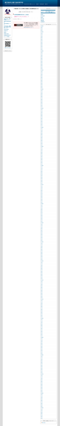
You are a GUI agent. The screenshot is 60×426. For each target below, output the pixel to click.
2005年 (42, 407)
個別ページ (20, 18)
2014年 (42, 241)
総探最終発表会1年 (7, 35)
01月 (42, 30)
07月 (42, 40)
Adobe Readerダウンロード (28, 27)
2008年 (42, 354)
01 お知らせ (15, 18)
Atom (44, 422)
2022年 (42, 89)
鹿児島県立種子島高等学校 (14, 2)
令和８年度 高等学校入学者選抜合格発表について (7, 26)
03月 (42, 27)
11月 (42, 34)
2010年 (42, 318)
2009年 (42, 337)
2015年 (42, 222)
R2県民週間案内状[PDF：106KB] (21, 14)
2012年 (42, 280)
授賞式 (5, 32)
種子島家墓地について (7, 24)
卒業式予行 (6, 30)
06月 (42, 42)
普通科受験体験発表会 (7, 22)
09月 (42, 37)
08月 (42, 39)
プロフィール (8, 50)
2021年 (42, 108)
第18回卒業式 (6, 29)
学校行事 (42, 18)
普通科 (42, 14)
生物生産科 (43, 15)
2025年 (42, 31)
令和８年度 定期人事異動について (7, 19)
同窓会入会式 (6, 33)
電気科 (42, 17)
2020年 (42, 127)
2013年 (42, 260)
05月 (42, 43)
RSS (42, 422)
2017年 (42, 184)
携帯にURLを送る (8, 47)
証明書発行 (43, 21)
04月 (42, 45)
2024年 (42, 51)
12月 (42, 33)
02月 (42, 28)
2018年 (42, 165)
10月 (42, 36)
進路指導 (42, 20)
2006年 (42, 393)
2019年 (42, 146)
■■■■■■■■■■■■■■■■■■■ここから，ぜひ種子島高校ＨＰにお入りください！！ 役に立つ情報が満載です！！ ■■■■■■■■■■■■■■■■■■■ (48, 11)
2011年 (42, 299)
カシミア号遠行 (6, 36)
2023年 (42, 70)
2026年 (42, 26)
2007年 (42, 374)
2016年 (42, 203)
